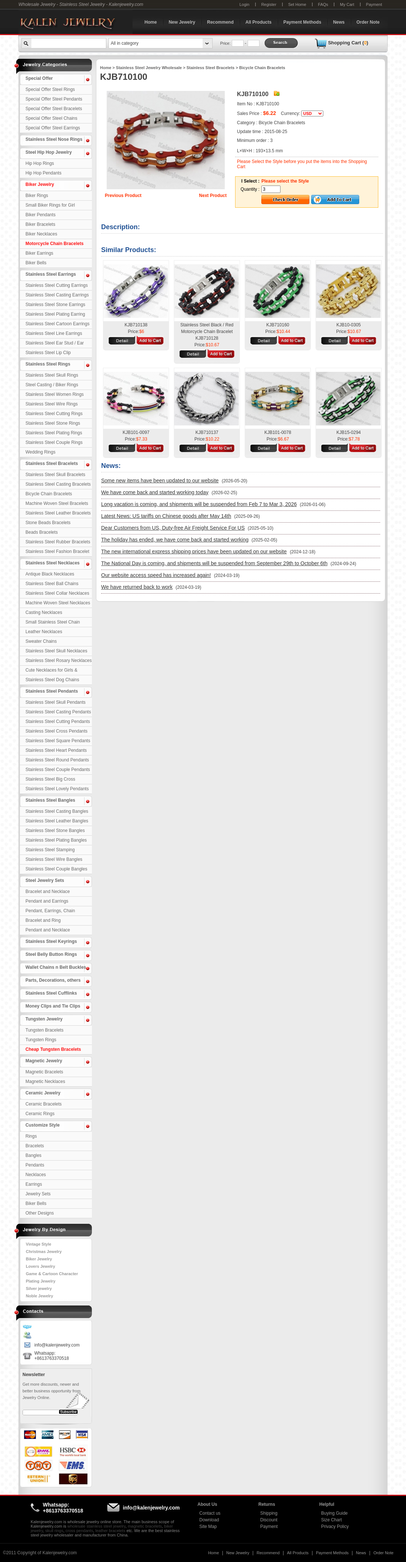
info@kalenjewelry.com (57, 1345)
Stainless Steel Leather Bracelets (58, 513)
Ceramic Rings (40, 1113)
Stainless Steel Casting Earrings (57, 295)
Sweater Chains (41, 641)
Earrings (33, 1184)
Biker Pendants (40, 214)
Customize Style (42, 1125)
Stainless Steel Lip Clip (48, 352)
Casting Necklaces (43, 612)
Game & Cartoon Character (52, 1273)
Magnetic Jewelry (43, 1060)
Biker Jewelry (39, 184)
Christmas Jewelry (44, 1251)
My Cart (347, 4)
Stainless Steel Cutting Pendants (57, 721)
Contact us (209, 1513)
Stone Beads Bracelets (47, 522)
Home (151, 22)
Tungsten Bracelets (44, 1030)
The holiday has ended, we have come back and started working (174, 540)
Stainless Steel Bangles (50, 800)
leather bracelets (110, 1530)
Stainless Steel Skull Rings (51, 375)
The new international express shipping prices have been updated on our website (194, 551)
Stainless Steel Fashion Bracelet (57, 551)
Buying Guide (334, 1513)
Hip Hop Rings (39, 163)
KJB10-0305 (348, 324)
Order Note (368, 22)
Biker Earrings (39, 253)
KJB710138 (135, 324)
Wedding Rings (40, 452)
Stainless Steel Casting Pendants (58, 711)
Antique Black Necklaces (49, 574)
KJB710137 (206, 432)
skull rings (54, 1530)
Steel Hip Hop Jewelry (48, 152)
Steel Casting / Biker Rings (51, 384)
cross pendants (79, 1530)
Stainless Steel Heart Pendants (56, 750)
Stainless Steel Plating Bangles (56, 840)
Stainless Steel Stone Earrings (55, 304)
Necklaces (35, 1174)
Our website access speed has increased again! (156, 575)
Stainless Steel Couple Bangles (56, 869)
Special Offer (39, 78)
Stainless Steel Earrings (50, 274)
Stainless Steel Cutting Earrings (56, 285)
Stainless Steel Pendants (51, 691)
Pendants (34, 1165)
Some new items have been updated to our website (160, 480)
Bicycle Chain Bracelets (48, 493)
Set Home (297, 4)
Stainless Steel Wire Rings (51, 404)
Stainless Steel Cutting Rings (54, 413)
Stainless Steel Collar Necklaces (57, 593)
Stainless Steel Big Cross (50, 779)
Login (245, 4)
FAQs (323, 4)
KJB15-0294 (348, 432)
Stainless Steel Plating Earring (55, 314)
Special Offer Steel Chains (51, 118)
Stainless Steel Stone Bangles (55, 830)
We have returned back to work (137, 587)
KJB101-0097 (136, 432)
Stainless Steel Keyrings (51, 941)
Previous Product (123, 195)
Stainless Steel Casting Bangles (56, 811)
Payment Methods (302, 22)
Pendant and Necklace (47, 930)
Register (268, 4)
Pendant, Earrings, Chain (50, 910)
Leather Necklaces (43, 631)
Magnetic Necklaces (45, 1081)
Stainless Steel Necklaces (52, 563)
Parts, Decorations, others (52, 980)
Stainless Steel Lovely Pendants (57, 788)
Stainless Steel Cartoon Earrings (57, 323)
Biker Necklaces (41, 234)
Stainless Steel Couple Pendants (57, 769)
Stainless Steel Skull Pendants (55, 702)
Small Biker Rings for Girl (50, 205)
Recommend (220, 22)
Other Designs (39, 1213)
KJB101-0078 (277, 432)
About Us (207, 1504)
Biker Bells (36, 262)
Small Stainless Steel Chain (52, 622)
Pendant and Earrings (46, 901)
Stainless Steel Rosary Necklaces (58, 660)
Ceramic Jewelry (43, 1093)
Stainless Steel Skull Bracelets (55, 474)
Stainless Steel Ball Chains (51, 583)
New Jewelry (182, 22)
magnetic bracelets (145, 1526)
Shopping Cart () (348, 42)
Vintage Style (38, 1244)
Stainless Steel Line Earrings (53, 333)
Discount (269, 1519)
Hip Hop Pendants (43, 173)
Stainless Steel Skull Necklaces (56, 650)
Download (209, 1519)
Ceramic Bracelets (43, 1104)
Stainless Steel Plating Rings (53, 432)
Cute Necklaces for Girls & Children (51, 671)
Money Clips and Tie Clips (52, 1006)
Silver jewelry (39, 1288)
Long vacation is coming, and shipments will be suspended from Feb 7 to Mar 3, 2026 (199, 504)
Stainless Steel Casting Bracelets (58, 484)
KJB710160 (277, 324)
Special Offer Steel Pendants (53, 99)
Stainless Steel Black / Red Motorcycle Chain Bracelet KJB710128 (206, 331)
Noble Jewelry (39, 1296)
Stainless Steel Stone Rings (52, 423)
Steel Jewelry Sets (44, 880)
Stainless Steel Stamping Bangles (50, 851)
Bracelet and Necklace (47, 891)
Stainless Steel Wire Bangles (53, 859)
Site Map (208, 1526)
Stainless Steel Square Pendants (57, 740)
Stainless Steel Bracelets (51, 463)
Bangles (33, 1155)
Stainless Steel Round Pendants (57, 760)
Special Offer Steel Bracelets (53, 108)
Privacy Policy (335, 1526)
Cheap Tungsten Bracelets (53, 1049)
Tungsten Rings (40, 1039)
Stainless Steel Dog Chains (52, 679)
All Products (258, 22)
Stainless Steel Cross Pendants (56, 731)
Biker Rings (36, 195)
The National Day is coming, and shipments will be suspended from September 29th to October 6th (214, 563)
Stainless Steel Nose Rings (53, 139)
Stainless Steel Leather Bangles (56, 821)
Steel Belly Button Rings (51, 954)
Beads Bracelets (41, 532)
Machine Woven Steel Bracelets (56, 503)
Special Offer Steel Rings (50, 89)
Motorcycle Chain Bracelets (54, 243)
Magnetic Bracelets (44, 1071)
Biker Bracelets (40, 224)
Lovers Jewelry (40, 1266)
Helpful (326, 1504)
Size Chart (331, 1519)
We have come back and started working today (155, 492)
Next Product (213, 195)
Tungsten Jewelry (43, 1019)
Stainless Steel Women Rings (54, 394)
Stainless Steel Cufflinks (51, 993)
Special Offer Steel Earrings (52, 127)
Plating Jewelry (40, 1281)
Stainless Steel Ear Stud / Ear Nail (54, 344)
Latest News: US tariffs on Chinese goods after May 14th (166, 516)
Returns (266, 1504)
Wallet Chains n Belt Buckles (55, 967)
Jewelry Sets (38, 1193)
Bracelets (34, 1145)
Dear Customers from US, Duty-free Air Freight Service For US (173, 528)
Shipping (269, 1513)
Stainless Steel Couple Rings (54, 442)
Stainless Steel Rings (47, 364)
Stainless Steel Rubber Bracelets (57, 541)
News (338, 22)
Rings (31, 1136)
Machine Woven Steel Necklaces (57, 602)
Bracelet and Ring (43, 920)
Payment (374, 4)
